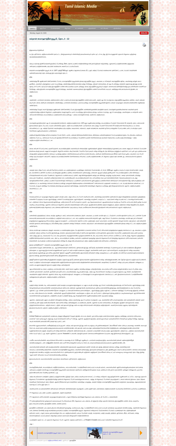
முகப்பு (32, 28)
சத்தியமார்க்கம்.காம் (54, 440)
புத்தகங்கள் (92, 28)
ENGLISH (144, 33)
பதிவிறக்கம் (117, 28)
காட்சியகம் (104, 28)
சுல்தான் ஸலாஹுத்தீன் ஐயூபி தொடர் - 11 (51, 433)
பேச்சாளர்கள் (55, 28)
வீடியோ (67, 28)
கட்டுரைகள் (79, 28)
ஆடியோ (43, 28)
